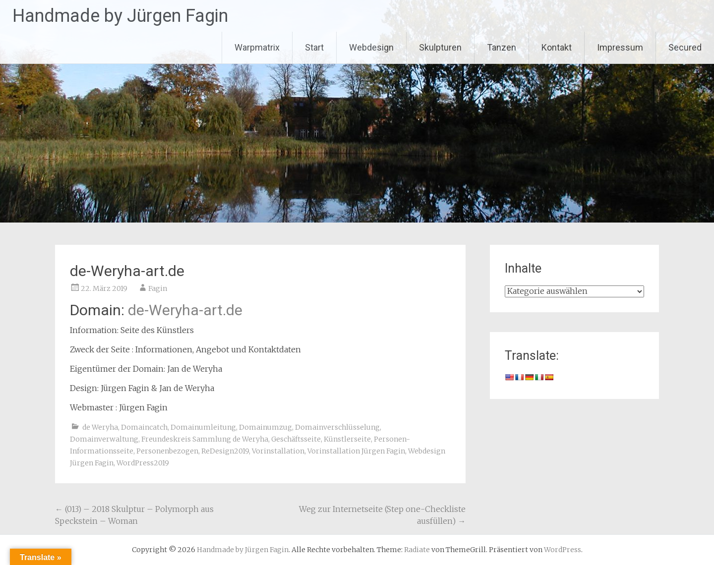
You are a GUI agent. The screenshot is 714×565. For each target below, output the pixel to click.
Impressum (620, 47)
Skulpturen (440, 47)
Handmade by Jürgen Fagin (120, 15)
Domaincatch (144, 427)
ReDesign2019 (225, 451)
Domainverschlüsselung (337, 427)
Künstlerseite (347, 439)
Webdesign (371, 47)
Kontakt (556, 47)
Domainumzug (265, 427)
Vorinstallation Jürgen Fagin (356, 451)
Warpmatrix (257, 47)
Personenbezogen (167, 451)
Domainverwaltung (104, 439)
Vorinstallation (278, 451)
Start (314, 47)
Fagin (157, 288)
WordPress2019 (143, 462)
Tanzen (501, 47)
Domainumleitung (203, 427)
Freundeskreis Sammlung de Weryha (204, 439)
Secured (685, 47)
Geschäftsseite (296, 439)
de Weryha (100, 427)
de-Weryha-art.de (185, 310)
